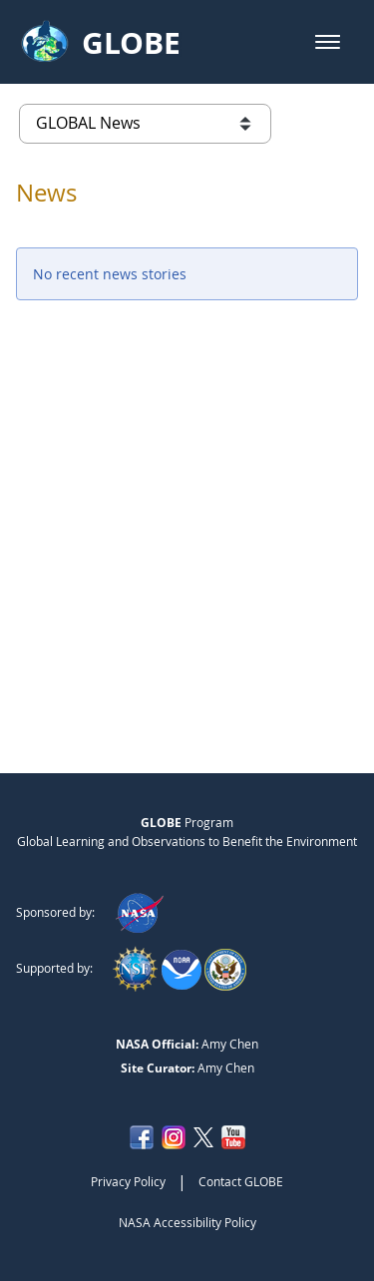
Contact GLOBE (240, 1181)
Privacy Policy (128, 1181)
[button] (327, 42)
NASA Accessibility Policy (187, 1222)
